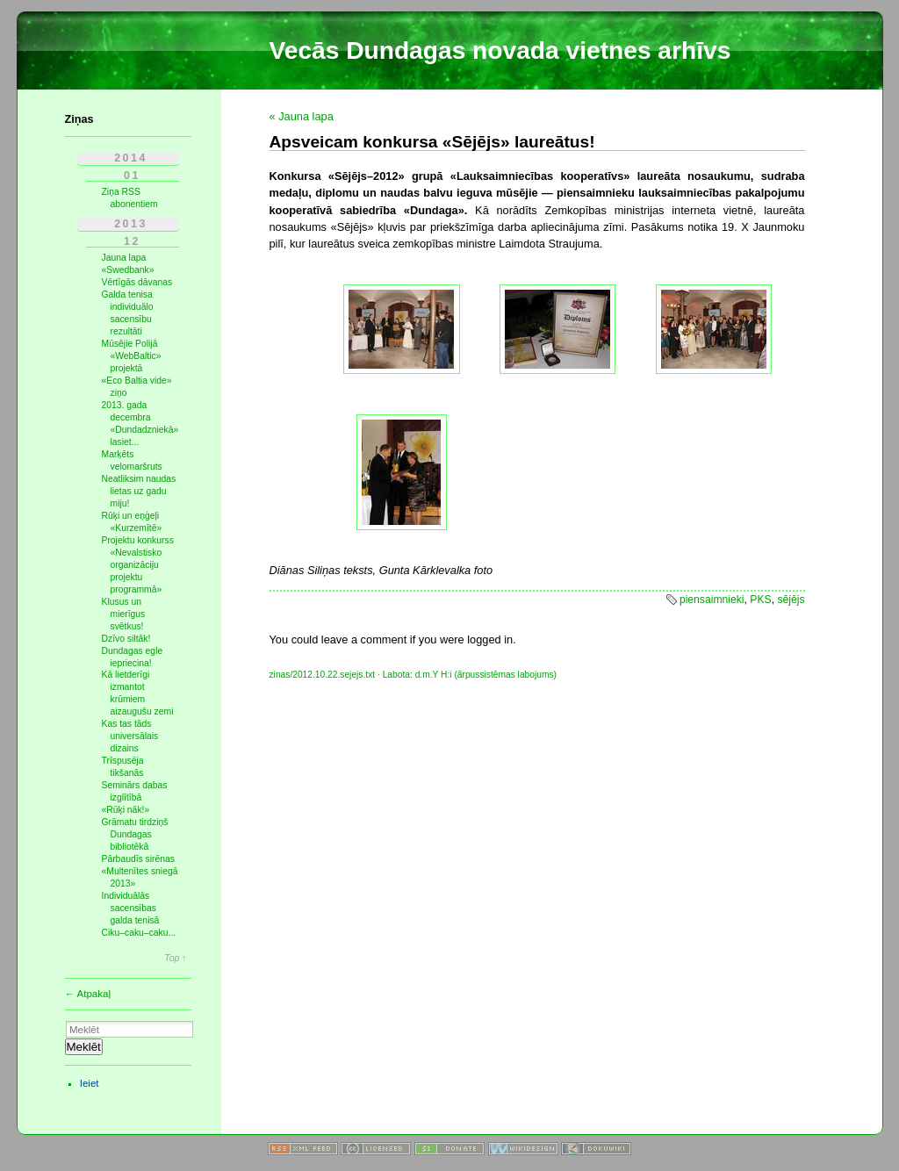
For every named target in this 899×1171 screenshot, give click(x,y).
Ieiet (89, 1083)
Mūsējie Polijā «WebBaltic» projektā (132, 356)
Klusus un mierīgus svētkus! (124, 614)
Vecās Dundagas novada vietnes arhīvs (500, 50)
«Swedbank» (128, 270)
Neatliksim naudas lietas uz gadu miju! (139, 491)
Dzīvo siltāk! (126, 638)
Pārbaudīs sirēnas (139, 859)
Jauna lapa (124, 257)
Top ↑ (175, 958)
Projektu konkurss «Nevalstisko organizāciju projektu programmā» (138, 564)
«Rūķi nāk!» (126, 810)
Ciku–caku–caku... (139, 933)
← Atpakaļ (88, 993)
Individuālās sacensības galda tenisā (131, 908)
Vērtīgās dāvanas (137, 282)
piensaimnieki (712, 599)
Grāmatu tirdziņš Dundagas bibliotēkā (135, 834)
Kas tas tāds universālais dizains (130, 736)
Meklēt (84, 1046)
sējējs (790, 599)
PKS (760, 599)
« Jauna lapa (302, 116)
